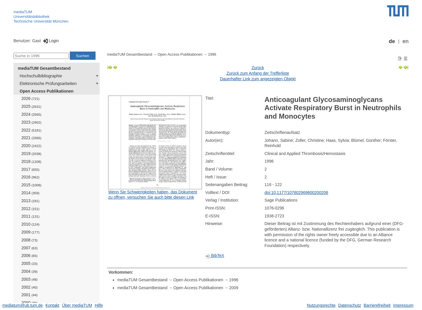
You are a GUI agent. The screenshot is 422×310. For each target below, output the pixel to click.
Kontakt (52, 305)
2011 (30, 216)
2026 (30, 98)
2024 (31, 114)
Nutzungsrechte (321, 305)
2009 (30, 232)
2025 (31, 106)
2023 (31, 122)
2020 (31, 145)
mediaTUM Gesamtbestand (44, 68)
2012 (30, 208)
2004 (29, 271)
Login (50, 40)
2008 (29, 240)
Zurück (257, 67)
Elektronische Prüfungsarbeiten (48, 83)
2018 (31, 161)
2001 (29, 294)
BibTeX (214, 255)
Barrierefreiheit (377, 305)
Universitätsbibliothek (31, 16)
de (392, 41)
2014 (30, 192)
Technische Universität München (40, 21)
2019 (31, 153)
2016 (30, 177)
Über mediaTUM (77, 305)
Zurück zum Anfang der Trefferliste (258, 73)
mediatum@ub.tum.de (22, 305)
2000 (29, 302)
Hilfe (99, 305)
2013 (30, 200)
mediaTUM (22, 12)
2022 (31, 130)
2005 (29, 263)
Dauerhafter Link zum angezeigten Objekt (257, 78)
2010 (30, 224)
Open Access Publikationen (47, 91)
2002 (29, 287)
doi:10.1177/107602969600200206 (296, 192)
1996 (212, 54)
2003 (29, 279)
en (406, 41)
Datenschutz (349, 305)
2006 (29, 255)
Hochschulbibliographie (41, 76)
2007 (29, 248)
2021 (31, 137)
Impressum (403, 305)
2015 (31, 185)
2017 (30, 169)
